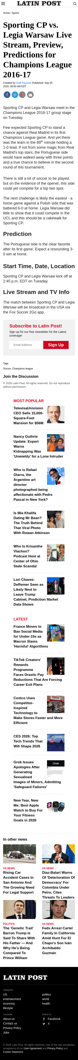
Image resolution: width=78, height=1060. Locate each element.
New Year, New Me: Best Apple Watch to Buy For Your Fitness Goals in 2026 (28, 810)
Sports (15, 13)
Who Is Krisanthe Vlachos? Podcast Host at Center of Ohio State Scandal (28, 556)
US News (9, 868)
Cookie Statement (13, 1051)
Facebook (54, 1019)
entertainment (12, 999)
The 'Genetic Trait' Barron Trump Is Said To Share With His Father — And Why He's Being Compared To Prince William (19, 943)
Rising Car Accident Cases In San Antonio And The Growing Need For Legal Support (18, 882)
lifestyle (8, 1008)
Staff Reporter (24, 82)
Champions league (22, 368)
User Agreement (33, 1048)
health (46, 1003)
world (45, 999)
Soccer (7, 368)
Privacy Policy (12, 1028)
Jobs (6, 1032)
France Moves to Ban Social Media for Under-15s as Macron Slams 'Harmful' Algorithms (31, 636)
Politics (9, 924)
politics (46, 994)
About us (9, 1019)
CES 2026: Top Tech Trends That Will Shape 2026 (28, 741)
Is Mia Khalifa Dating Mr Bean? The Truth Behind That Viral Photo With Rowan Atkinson (32, 523)
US (5, 994)
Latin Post (39, 3)
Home (6, 13)
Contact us (10, 1023)
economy (9, 1003)
